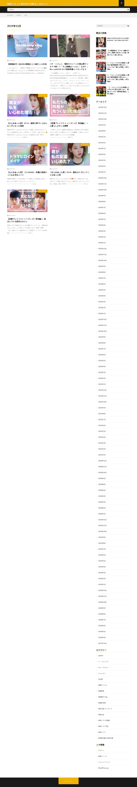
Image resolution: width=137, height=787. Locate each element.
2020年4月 (102, 491)
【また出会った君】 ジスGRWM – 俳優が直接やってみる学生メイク (27, 180)
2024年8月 (102, 201)
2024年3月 (102, 230)
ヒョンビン (102, 665)
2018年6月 (102, 618)
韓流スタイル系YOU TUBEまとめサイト (34, 779)
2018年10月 (102, 595)
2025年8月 (102, 132)
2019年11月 (102, 520)
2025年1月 (102, 172)
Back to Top (68, 771)
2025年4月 (102, 155)
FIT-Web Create (43, 782)
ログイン (101, 741)
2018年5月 (102, 624)
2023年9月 (102, 265)
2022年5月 (102, 358)
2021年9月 (102, 404)
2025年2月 (102, 167)
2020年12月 (102, 456)
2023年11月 (102, 253)
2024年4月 (102, 224)
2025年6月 (102, 143)
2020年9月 (102, 473)
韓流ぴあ (101, 705)
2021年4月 (102, 433)
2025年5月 (102, 149)
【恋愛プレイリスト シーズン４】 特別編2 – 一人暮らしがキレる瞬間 (69, 130)
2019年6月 (102, 549)
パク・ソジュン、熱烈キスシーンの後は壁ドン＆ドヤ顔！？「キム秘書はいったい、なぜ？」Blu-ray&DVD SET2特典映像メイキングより (69, 70)
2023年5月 (102, 288)
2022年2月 (102, 375)
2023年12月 (102, 248)
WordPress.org (103, 758)
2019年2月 (102, 572)
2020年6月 (102, 485)
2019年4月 (102, 560)
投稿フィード (103, 746)
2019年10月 (102, 525)
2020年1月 (102, 508)
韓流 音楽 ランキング (105, 700)
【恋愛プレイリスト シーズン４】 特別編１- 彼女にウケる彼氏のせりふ (26, 227)
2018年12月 (102, 583)
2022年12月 (102, 317)
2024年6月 (102, 213)
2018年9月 (102, 601)
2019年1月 (102, 577)
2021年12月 (102, 386)
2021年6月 (102, 421)
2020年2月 (102, 502)
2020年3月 (102, 496)
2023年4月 (102, 294)
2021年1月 (102, 450)
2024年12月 (102, 178)
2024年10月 (102, 190)
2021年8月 (102, 410)
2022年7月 (102, 346)
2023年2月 (102, 305)
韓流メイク (102, 723)
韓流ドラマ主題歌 (104, 711)
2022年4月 (102, 363)
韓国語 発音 (102, 694)
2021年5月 (102, 427)
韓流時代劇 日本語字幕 (106, 728)
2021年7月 (102, 415)
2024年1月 (102, 242)
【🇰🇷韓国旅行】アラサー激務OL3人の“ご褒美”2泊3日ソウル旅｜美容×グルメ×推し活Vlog (118, 54)
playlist (43, 101)
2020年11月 (102, 462)
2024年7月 (102, 207)
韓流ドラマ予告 (103, 717)
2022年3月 (102, 369)
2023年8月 (102, 271)
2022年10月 (102, 329)
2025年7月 (102, 138)
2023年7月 (102, 277)
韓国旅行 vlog (40, 38)
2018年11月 (102, 589)
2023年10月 (102, 259)
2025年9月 (102, 126)
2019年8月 (102, 537)
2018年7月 (102, 612)
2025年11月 (102, 115)
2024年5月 (102, 219)
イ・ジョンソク (103, 653)
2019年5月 (102, 554)
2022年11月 (102, 323)
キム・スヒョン (103, 659)
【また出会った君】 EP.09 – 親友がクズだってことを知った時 (69, 180)
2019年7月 (102, 543)
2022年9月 (102, 334)
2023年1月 (102, 311)
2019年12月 (102, 514)
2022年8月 (102, 340)
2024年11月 (102, 184)
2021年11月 (102, 392)
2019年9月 (102, 531)
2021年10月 (102, 398)
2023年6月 (102, 282)
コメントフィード (104, 752)
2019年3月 (102, 566)
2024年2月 (102, 236)
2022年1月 (102, 381)
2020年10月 (102, 468)
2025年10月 (102, 120)
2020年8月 (102, 479)
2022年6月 (102, 352)
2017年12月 (102, 635)
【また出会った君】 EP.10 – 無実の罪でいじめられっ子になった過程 (26, 130)
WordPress (63, 782)
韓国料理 (101, 682)
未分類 (85, 38)
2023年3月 (102, 300)
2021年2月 (102, 444)
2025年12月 (102, 109)
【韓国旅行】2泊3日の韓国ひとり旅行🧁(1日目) (27, 67)
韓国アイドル (103, 676)
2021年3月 (102, 439)
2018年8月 (102, 606)
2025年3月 (102, 161)
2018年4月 (102, 630)
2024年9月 (102, 196)
